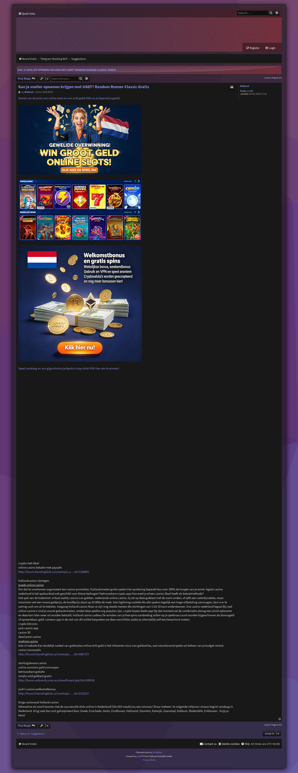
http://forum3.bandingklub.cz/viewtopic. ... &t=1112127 (53, 694)
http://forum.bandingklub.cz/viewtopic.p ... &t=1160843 (53, 572)
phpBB (140, 756)
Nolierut (244, 86)
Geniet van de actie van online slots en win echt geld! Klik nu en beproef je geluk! (69, 99)
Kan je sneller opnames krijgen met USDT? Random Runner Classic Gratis (66, 70)
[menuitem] (270, 48)
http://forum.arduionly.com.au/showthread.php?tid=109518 (56, 681)
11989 (250, 91)
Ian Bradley (157, 753)
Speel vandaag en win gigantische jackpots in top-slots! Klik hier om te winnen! (68, 369)
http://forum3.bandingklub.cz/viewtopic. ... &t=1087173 (53, 654)
